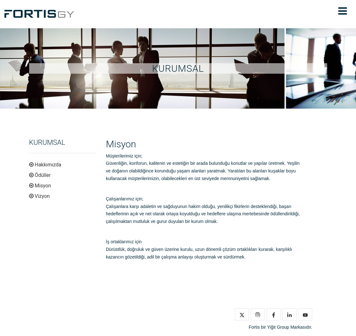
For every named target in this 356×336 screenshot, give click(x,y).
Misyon (43, 186)
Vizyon (42, 196)
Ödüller (43, 175)
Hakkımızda (48, 165)
